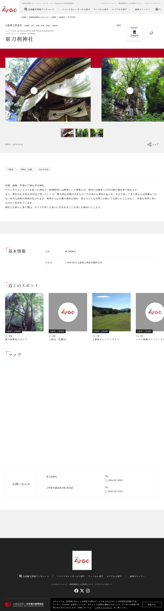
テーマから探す (101, 9)
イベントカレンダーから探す (76, 9)
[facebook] (76, 591)
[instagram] (88, 591)
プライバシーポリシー (153, 3)
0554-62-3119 (115, 491)
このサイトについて (103, 608)
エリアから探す (119, 9)
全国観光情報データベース (39, 9)
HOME (24, 17)
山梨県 (53, 17)
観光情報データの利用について (130, 3)
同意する (152, 604)
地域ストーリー (142, 9)
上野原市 (62, 17)
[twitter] (82, 591)
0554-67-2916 (115, 480)
